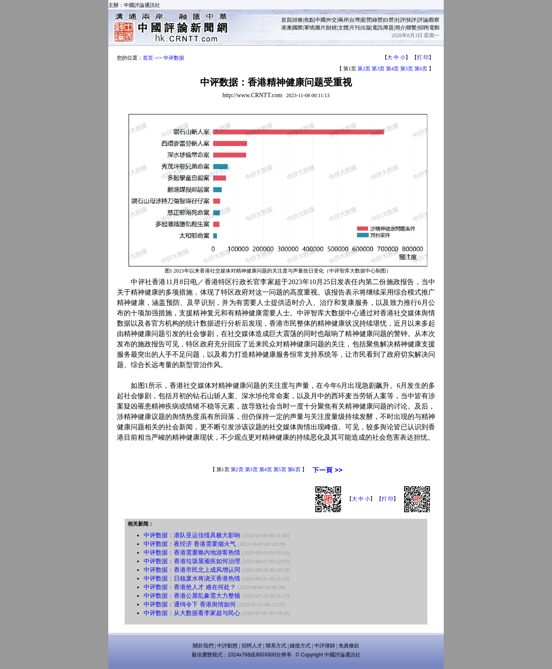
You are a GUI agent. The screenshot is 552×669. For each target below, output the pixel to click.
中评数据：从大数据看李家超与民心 (192, 613)
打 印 (423, 57)
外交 (331, 20)
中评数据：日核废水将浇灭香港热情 (192, 578)
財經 (331, 28)
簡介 (400, 28)
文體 (343, 28)
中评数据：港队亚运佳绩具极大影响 (192, 535)
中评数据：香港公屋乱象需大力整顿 (192, 596)
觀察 (434, 20)
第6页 (420, 69)
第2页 (364, 69)
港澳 (286, 28)
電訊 (377, 28)
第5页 (406, 69)
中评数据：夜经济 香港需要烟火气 (190, 544)
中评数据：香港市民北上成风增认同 (192, 570)
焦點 (309, 20)
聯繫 (411, 28)
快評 (411, 20)
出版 (366, 28)
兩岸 (343, 20)
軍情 (309, 28)
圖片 (320, 28)
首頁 (286, 20)
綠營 (377, 20)
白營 (388, 20)
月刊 (354, 28)
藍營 (366, 20)
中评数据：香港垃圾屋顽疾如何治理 (192, 561)
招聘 (423, 28)
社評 (400, 20)
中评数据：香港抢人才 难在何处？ (190, 587)
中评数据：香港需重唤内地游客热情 (192, 552)
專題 (388, 28)
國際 (297, 28)
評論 (423, 20)
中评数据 (173, 58)
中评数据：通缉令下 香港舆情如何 (190, 604)
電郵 (434, 28)
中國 (320, 20)
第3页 (378, 69)
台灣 (354, 20)
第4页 (392, 69)
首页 (148, 58)
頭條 (297, 20)
